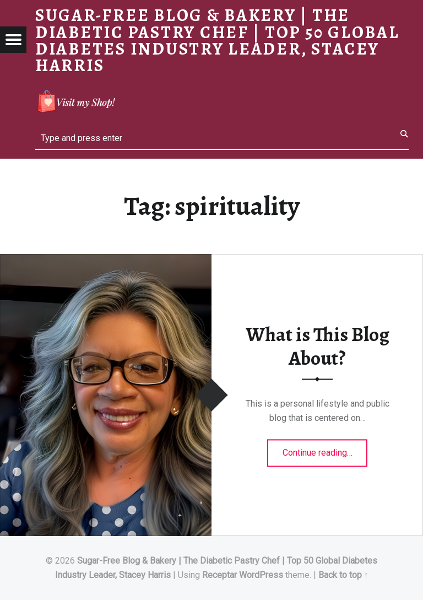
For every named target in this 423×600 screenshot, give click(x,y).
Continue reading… (325, 449)
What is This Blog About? (317, 347)
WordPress (261, 575)
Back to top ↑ (343, 575)
